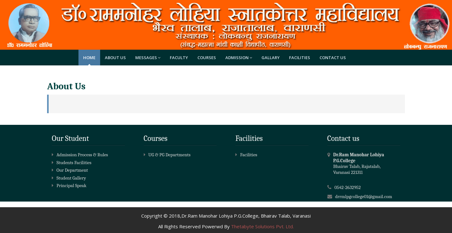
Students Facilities (71, 162)
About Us (115, 57)
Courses (206, 57)
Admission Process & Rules (80, 155)
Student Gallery (69, 178)
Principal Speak (69, 185)
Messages (147, 57)
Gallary (270, 57)
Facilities (299, 57)
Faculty (179, 57)
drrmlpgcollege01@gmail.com (363, 196)
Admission (238, 57)
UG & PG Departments (167, 155)
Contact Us (333, 57)
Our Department (70, 170)
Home (89, 57)
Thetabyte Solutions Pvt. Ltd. (262, 226)
